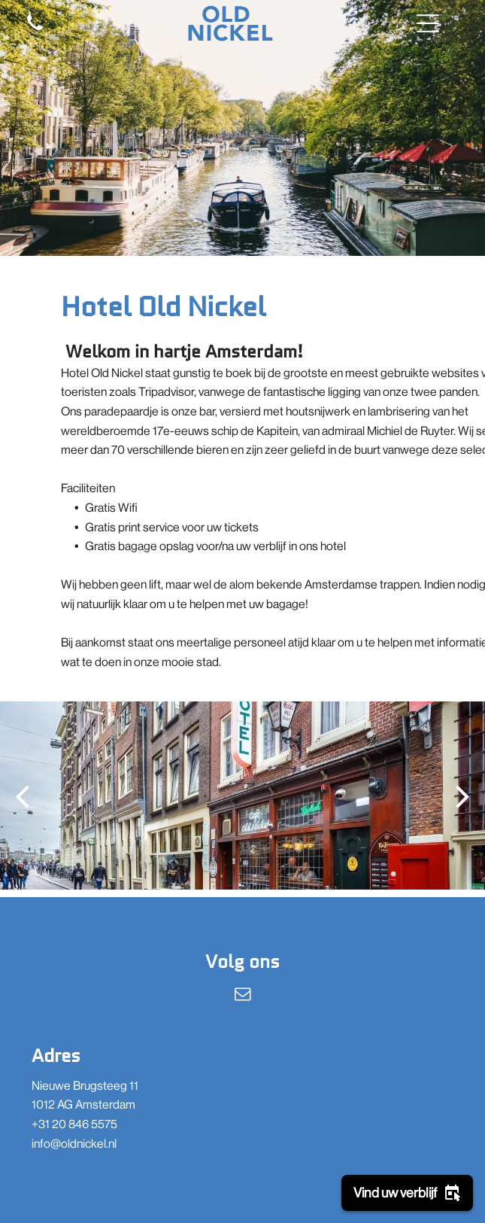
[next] (463, 796)
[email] (243, 996)
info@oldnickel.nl (74, 1143)
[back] (22, 796)
